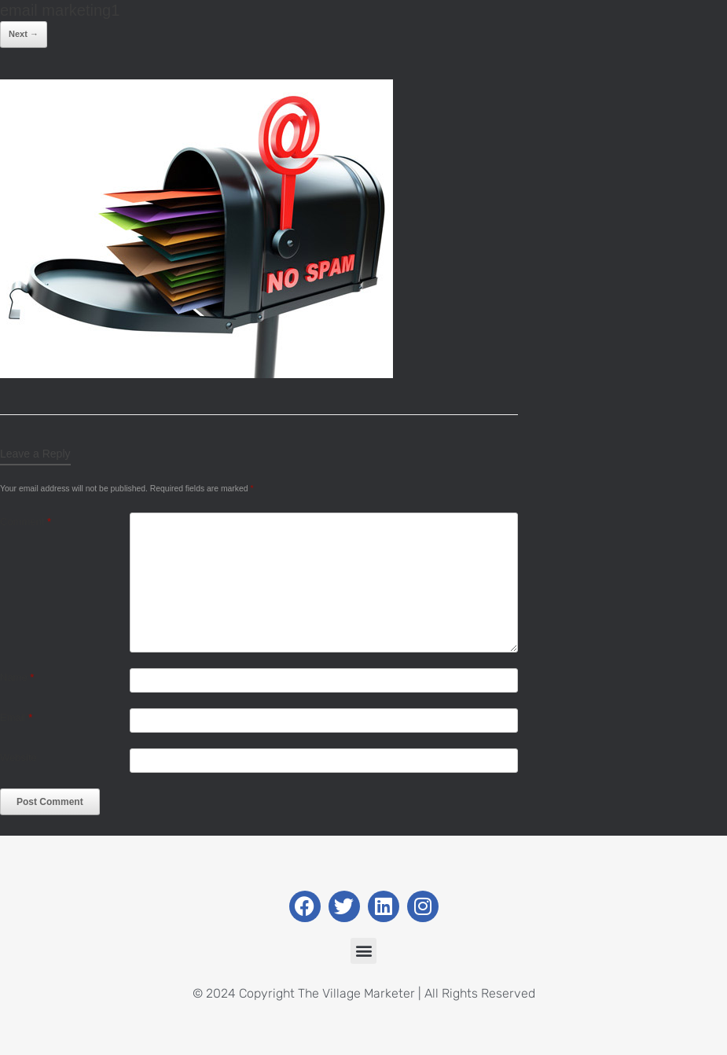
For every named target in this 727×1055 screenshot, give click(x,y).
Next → (24, 34)
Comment (25, 522)
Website (18, 757)
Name (17, 677)
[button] (363, 951)
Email (16, 717)
